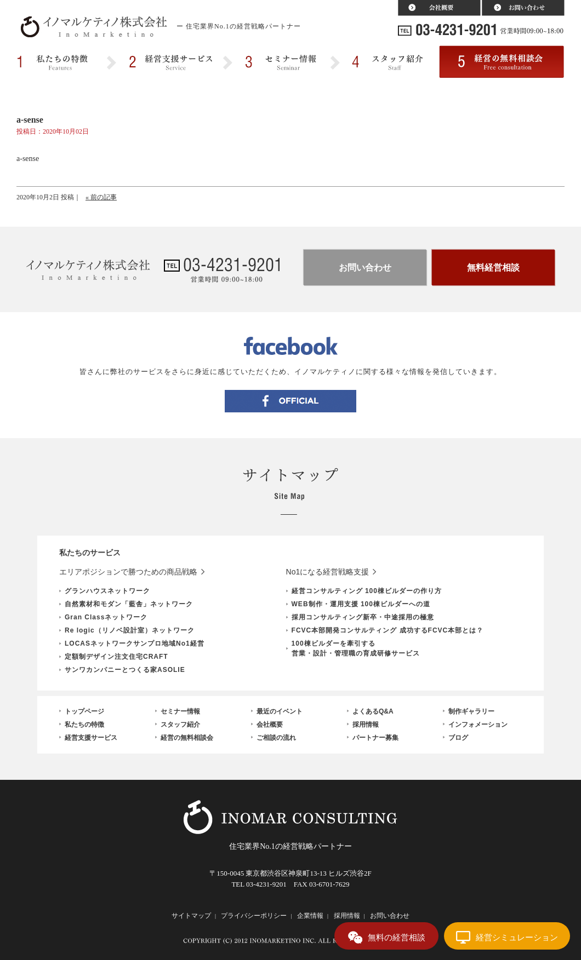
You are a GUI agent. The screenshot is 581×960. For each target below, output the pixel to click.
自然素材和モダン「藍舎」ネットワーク (129, 604)
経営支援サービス (91, 737)
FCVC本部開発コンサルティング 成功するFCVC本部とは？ (388, 630)
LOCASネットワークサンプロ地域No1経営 (134, 643)
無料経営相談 (493, 267)
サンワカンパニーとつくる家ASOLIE (125, 670)
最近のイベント (280, 711)
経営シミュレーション (517, 937)
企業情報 (310, 915)
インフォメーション (478, 724)
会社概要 (270, 724)
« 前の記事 (101, 197)
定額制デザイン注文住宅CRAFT (116, 656)
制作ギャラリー (471, 711)
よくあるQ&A (373, 711)
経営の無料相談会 (187, 737)
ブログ (458, 737)
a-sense (27, 158)
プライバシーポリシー (254, 915)
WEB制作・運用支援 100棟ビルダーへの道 (361, 604)
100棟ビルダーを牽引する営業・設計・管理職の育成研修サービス (356, 648)
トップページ (84, 711)
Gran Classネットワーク (106, 617)
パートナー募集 (375, 737)
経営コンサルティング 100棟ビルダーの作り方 (367, 591)
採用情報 (365, 724)
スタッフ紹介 (180, 724)
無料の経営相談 (396, 937)
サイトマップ (191, 915)
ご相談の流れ (276, 737)
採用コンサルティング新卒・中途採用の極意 (363, 617)
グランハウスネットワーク (107, 591)
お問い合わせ (365, 267)
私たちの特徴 (84, 724)
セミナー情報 (180, 711)
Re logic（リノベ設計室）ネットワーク (130, 630)
